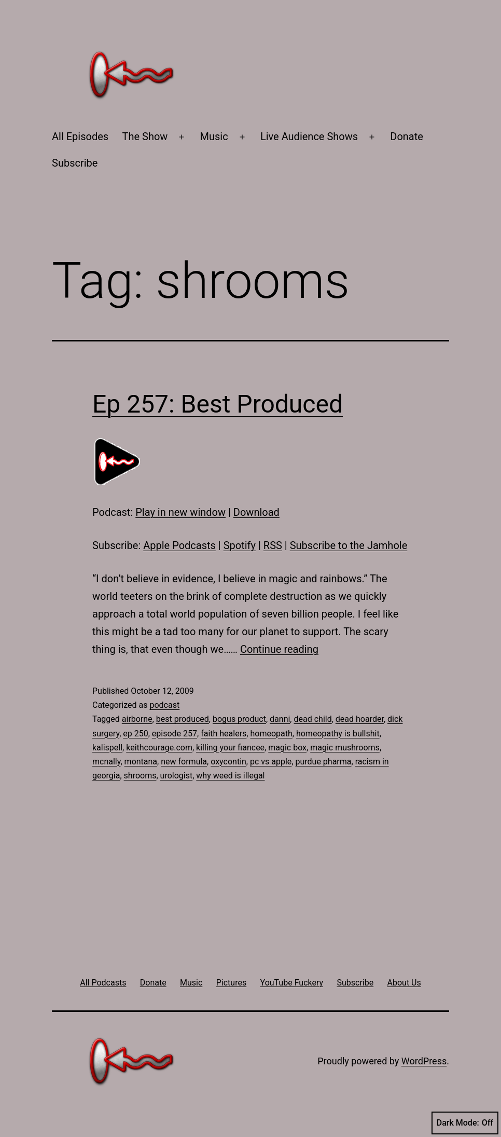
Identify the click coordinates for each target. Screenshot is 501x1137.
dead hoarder (360, 719)
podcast (164, 705)
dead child (312, 719)
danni (280, 719)
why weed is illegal (230, 775)
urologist (176, 775)
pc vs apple (270, 761)
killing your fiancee (230, 747)
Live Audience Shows (309, 136)
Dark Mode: (465, 1123)
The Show (145, 136)
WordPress (424, 1061)
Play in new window (180, 512)
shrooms (140, 775)
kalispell (107, 747)
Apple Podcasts (179, 545)
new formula (184, 761)
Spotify (240, 545)
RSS (272, 545)
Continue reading (279, 649)
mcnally (106, 761)
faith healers (223, 733)
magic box (287, 747)
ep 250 (135, 733)
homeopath (271, 733)
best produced (182, 719)
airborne (137, 719)
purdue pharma (323, 761)
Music (214, 136)
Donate (406, 136)
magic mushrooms (345, 747)
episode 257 (174, 733)
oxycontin (228, 761)
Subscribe (75, 163)
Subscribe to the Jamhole (349, 545)
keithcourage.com (159, 747)
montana (140, 761)
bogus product (239, 719)
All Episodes (80, 136)
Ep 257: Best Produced (217, 404)
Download (256, 512)
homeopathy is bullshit (338, 733)
